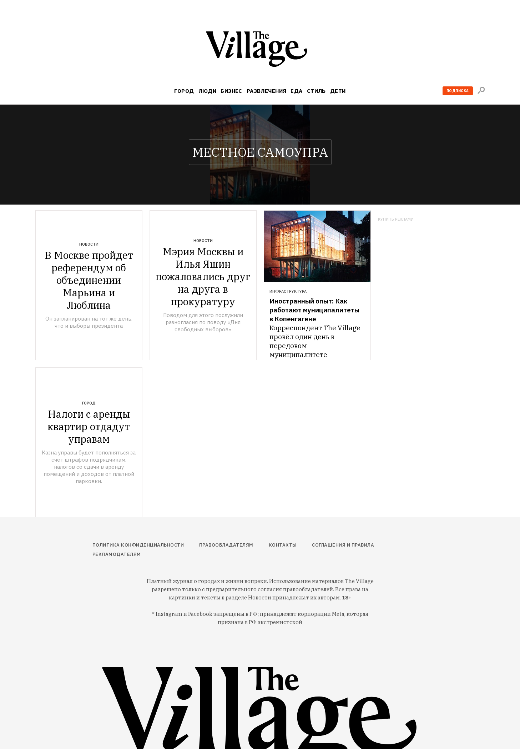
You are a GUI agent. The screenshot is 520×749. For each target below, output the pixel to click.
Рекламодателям (116, 554)
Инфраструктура (288, 291)
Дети (338, 91)
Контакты (283, 545)
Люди (207, 91)
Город (184, 91)
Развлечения (267, 91)
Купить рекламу (395, 219)
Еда (296, 91)
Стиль (316, 91)
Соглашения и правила (343, 545)
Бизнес (231, 91)
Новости (89, 244)
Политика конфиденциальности (138, 545)
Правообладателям (226, 545)
